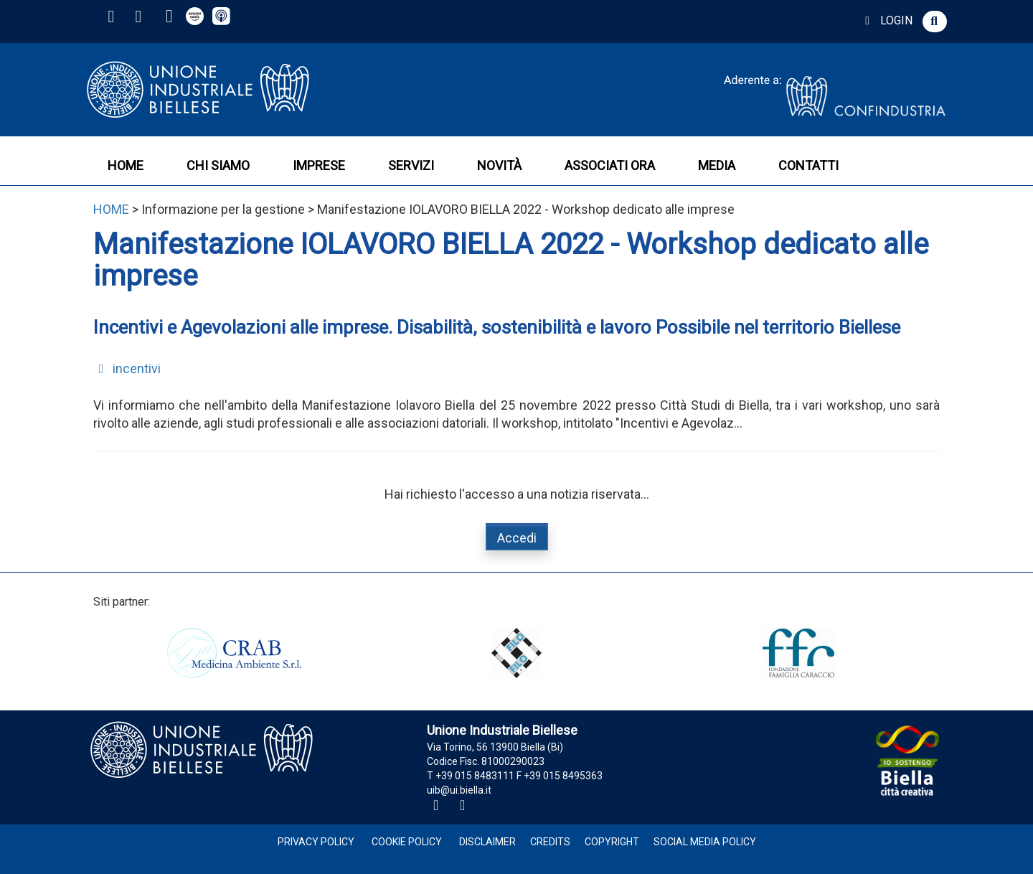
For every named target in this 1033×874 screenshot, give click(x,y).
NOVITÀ (499, 165)
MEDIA (716, 165)
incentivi (127, 368)
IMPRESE (319, 165)
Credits (550, 841)
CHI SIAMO (218, 165)
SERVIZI (411, 165)
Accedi (517, 537)
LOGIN (886, 20)
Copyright (612, 841)
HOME (125, 165)
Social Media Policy (705, 841)
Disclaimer (487, 841)
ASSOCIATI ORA (610, 165)
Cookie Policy (407, 841)
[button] (935, 21)
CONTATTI (808, 165)
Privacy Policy (316, 841)
